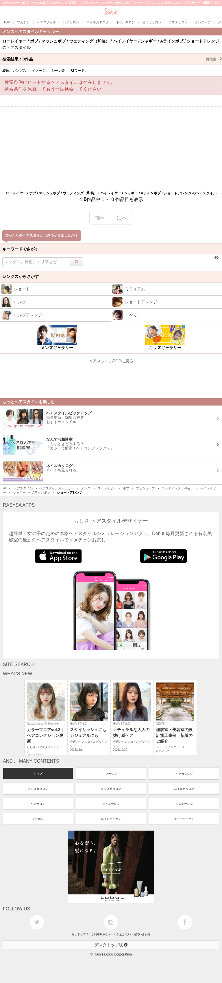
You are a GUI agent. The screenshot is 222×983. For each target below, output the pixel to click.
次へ (122, 218)
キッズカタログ (111, 788)
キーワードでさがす (20, 249)
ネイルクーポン (111, 818)
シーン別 (59, 71)
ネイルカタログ (184, 788)
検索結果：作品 (112, 59)
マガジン (111, 773)
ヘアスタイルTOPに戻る (111, 361)
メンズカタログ (38, 788)
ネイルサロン (111, 803)
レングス (20, 71)
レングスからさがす (20, 276)
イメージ (39, 71)
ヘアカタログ (184, 773)
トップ (38, 773)
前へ (100, 218)
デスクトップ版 (111, 945)
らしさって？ (80, 934)
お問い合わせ (142, 934)
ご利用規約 (98, 934)
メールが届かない (119, 934)
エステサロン (184, 803)
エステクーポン (184, 818)
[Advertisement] (111, 147)
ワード (78, 71)
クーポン (38, 818)
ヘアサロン (38, 803)
